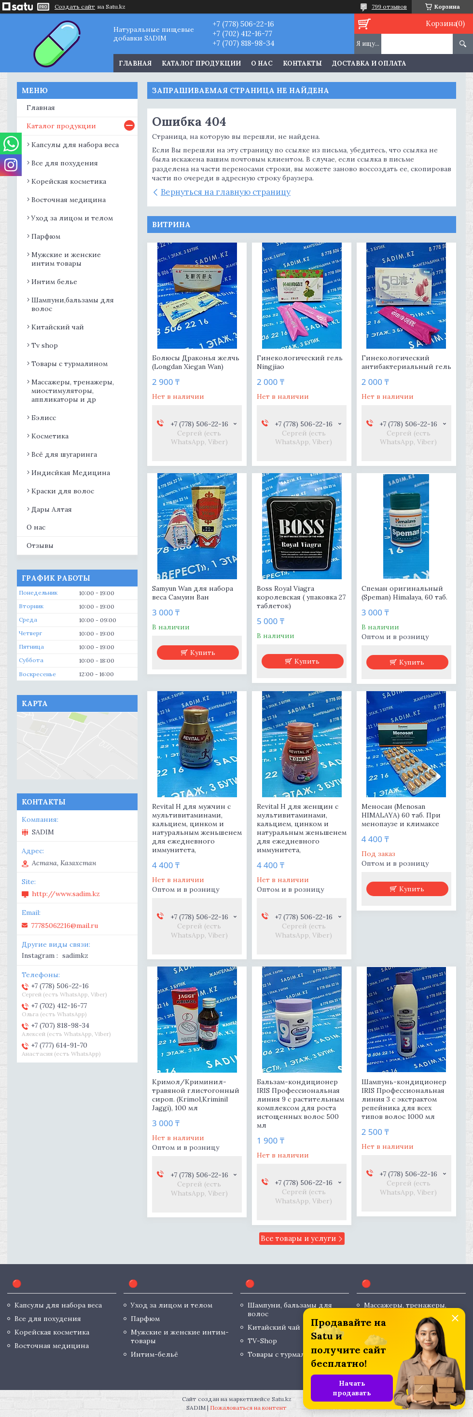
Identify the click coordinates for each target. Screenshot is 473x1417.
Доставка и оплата (369, 63)
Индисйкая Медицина (70, 472)
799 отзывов (389, 6)
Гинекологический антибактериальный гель (406, 362)
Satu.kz (282, 1399)
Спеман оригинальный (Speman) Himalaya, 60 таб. (404, 592)
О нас (262, 63)
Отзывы (40, 545)
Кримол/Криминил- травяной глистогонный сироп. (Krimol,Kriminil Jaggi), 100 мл (195, 1094)
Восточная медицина (68, 199)
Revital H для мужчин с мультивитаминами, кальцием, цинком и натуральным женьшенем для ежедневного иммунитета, (197, 828)
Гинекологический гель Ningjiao (300, 362)
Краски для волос (62, 491)
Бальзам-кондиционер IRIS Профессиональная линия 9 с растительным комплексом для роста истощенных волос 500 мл (300, 1103)
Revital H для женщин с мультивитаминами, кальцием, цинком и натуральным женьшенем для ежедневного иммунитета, (302, 828)
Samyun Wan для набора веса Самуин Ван (192, 592)
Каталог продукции (201, 63)
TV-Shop (262, 1340)
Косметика (50, 436)
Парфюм (45, 236)
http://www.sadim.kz (66, 893)
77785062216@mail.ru (64, 925)
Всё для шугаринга (64, 454)
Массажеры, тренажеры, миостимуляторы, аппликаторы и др (72, 391)
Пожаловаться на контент (248, 1407)
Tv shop (44, 345)
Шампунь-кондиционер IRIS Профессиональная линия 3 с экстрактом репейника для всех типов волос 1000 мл (404, 1099)
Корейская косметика (68, 181)
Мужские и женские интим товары (66, 259)
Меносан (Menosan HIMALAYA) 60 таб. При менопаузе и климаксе (401, 815)
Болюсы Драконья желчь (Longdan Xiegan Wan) (195, 362)
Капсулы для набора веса (75, 144)
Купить (202, 652)
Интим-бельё (154, 1354)
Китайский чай (57, 327)
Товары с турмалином (69, 363)
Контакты (302, 63)
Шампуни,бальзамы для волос (72, 304)
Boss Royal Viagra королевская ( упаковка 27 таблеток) (301, 597)
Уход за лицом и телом (72, 218)
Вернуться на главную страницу (226, 192)
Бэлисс (43, 417)
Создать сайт (75, 6)
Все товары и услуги (298, 1238)
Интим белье (54, 281)
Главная (135, 63)
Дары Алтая (51, 509)
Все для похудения (64, 163)
